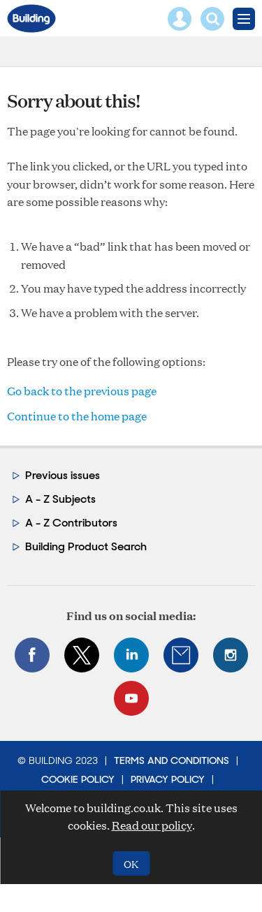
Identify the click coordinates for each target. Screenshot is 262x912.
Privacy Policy (168, 779)
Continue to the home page (77, 416)
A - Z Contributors (71, 522)
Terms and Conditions (171, 760)
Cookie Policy (78, 779)
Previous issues (62, 475)
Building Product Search (86, 546)
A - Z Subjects (60, 499)
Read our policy (152, 825)
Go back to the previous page (82, 391)
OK (131, 863)
